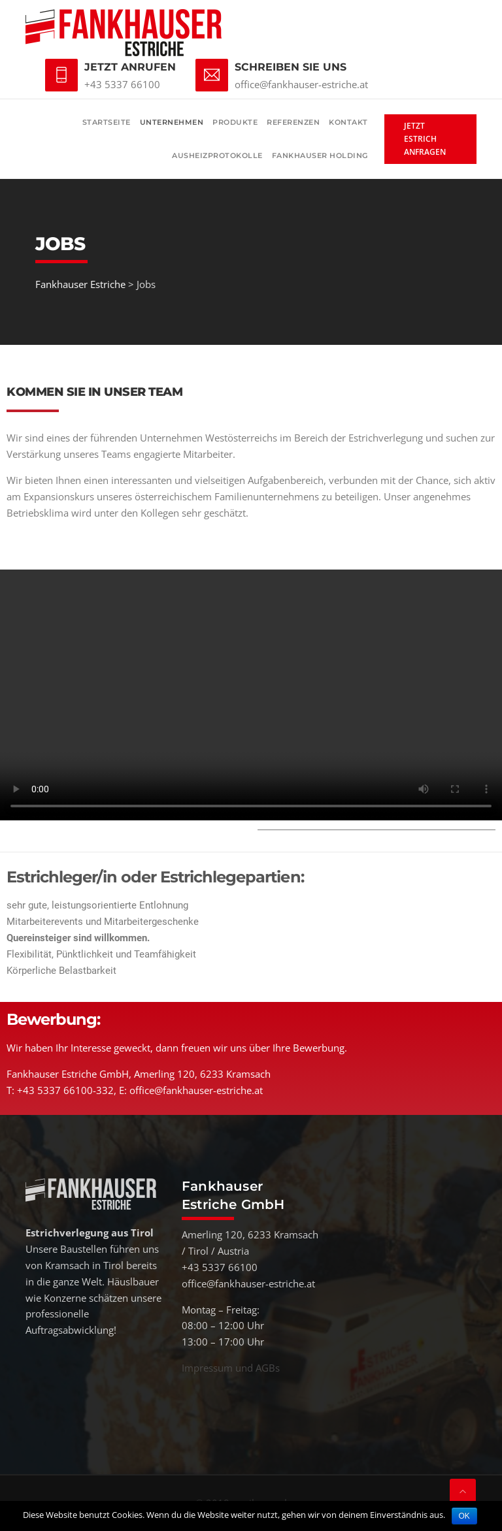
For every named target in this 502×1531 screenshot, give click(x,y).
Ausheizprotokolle (217, 155)
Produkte (235, 122)
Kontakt (348, 122)
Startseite (106, 122)
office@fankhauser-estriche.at (301, 84)
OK (464, 1516)
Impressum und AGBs (231, 1367)
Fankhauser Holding (320, 155)
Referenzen (293, 122)
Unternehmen (172, 122)
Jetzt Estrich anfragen (425, 138)
